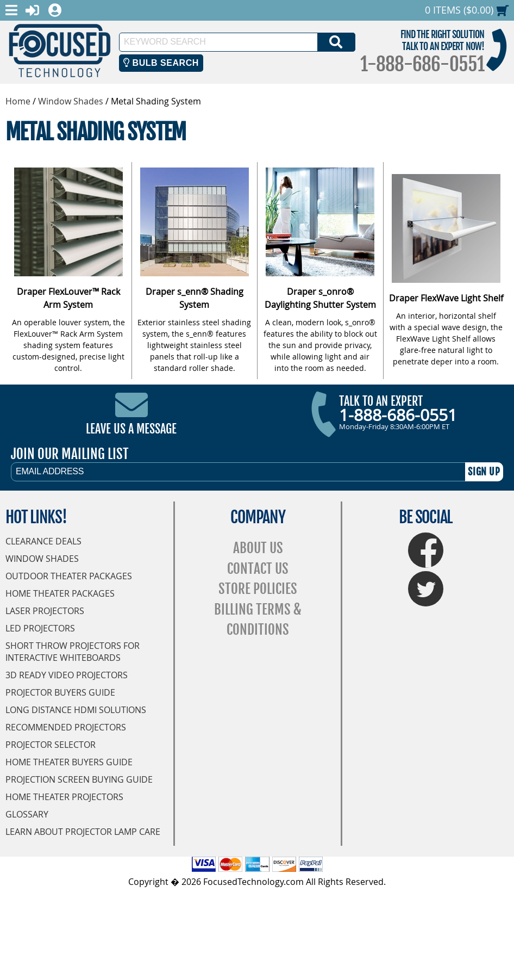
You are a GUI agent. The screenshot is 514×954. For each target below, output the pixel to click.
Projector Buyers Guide (60, 692)
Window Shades (70, 101)
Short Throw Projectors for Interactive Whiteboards (72, 652)
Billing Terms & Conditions (258, 620)
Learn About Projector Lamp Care (82, 832)
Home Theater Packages (60, 593)
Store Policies (257, 588)
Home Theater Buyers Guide (69, 762)
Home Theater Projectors (64, 797)
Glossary (26, 814)
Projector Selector (50, 745)
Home (17, 101)
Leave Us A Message (131, 429)
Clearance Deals (43, 541)
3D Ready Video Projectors (66, 675)
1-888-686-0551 (422, 64)
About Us (258, 548)
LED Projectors (40, 628)
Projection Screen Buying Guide (79, 779)
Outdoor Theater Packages (68, 576)
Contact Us (258, 568)
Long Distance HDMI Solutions (75, 710)
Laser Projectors (44, 611)
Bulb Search (161, 62)
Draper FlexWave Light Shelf (446, 298)
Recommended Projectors (65, 727)
